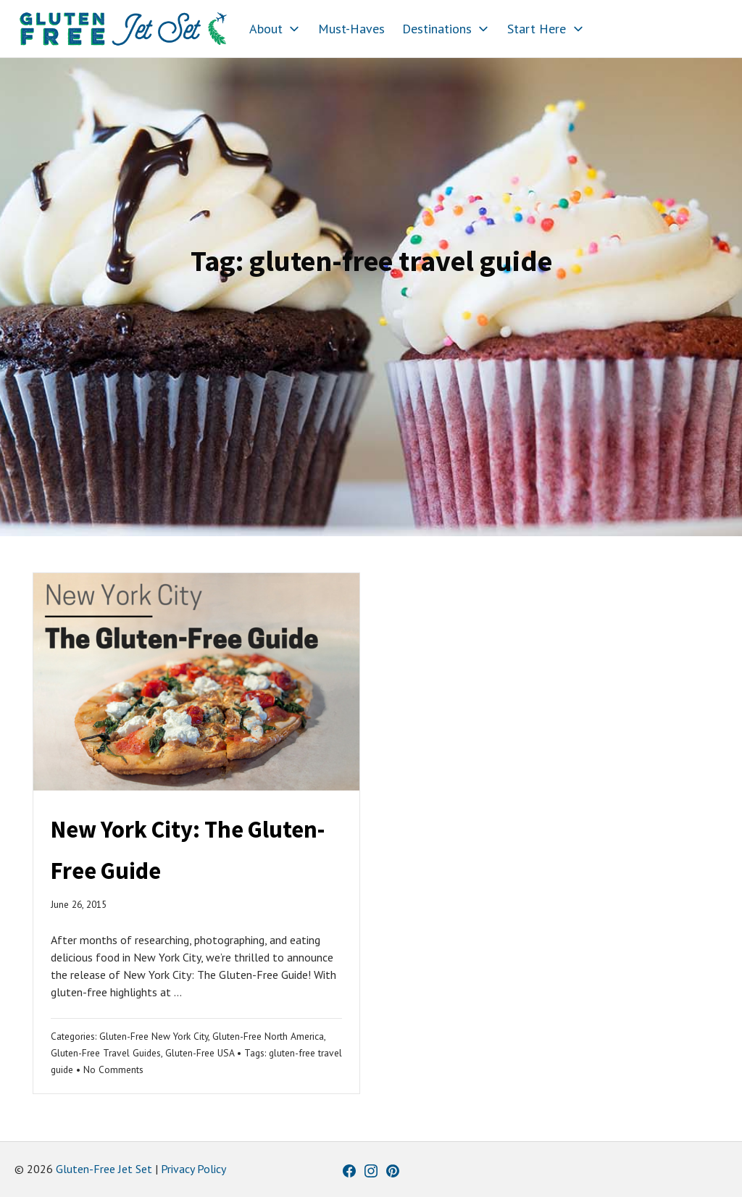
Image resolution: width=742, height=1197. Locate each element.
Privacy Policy (193, 1168)
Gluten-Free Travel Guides (106, 1052)
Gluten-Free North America (268, 1036)
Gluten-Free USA (199, 1052)
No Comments (113, 1069)
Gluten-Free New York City (153, 1036)
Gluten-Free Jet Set (104, 1168)
